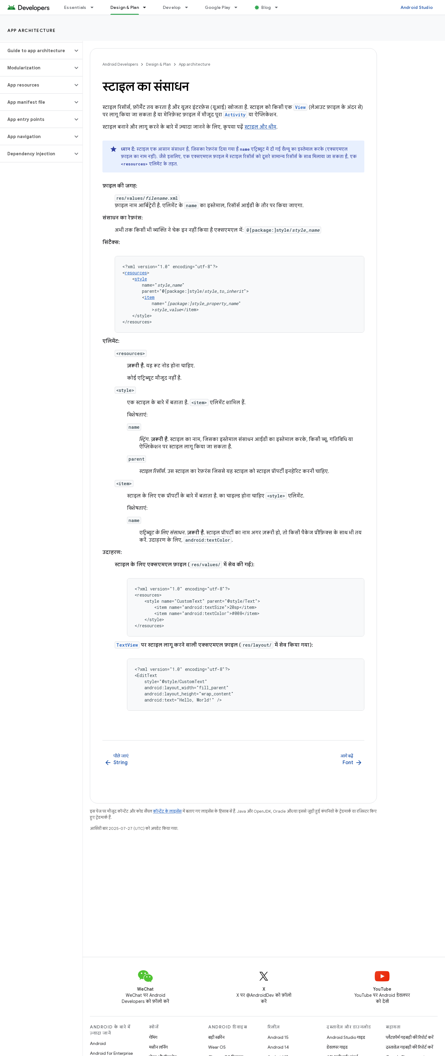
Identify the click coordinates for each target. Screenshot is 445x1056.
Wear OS (217, 1047)
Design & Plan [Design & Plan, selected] (124, 7)
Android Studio (417, 7)
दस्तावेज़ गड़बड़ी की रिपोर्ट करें (409, 1047)
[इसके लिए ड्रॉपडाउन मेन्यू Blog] (279, 7)
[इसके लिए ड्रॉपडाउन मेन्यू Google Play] (238, 7)
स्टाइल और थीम (260, 127)
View (300, 107)
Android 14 (278, 1047)
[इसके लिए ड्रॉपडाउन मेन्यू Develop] (189, 7)
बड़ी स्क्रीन (216, 1037)
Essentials (75, 7)
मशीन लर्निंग (158, 1047)
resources (136, 273)
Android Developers (120, 64)
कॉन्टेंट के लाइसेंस (167, 811)
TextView (127, 645)
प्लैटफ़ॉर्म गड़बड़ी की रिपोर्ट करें (409, 1037)
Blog (266, 7)
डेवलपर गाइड (337, 1047)
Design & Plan (158, 64)
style (141, 279)
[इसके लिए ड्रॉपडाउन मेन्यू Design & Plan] (147, 7)
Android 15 (278, 1037)
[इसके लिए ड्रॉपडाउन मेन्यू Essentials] (94, 7)
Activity (235, 115)
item (149, 297)
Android (98, 1043)
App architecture (31, 30)
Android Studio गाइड (346, 1037)
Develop (172, 7)
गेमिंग (153, 1037)
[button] (36, 51)
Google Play (218, 7)
